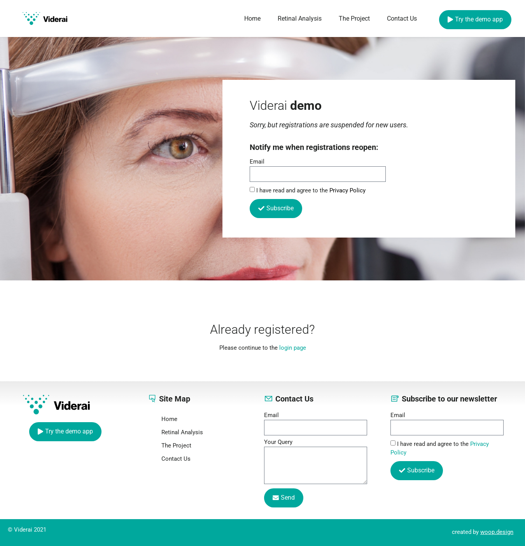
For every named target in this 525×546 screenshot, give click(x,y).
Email (257, 162)
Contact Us (402, 18)
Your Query (278, 442)
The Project (354, 18)
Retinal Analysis (300, 18)
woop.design (496, 531)
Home (252, 18)
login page (292, 347)
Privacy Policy (347, 190)
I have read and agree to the (311, 190)
